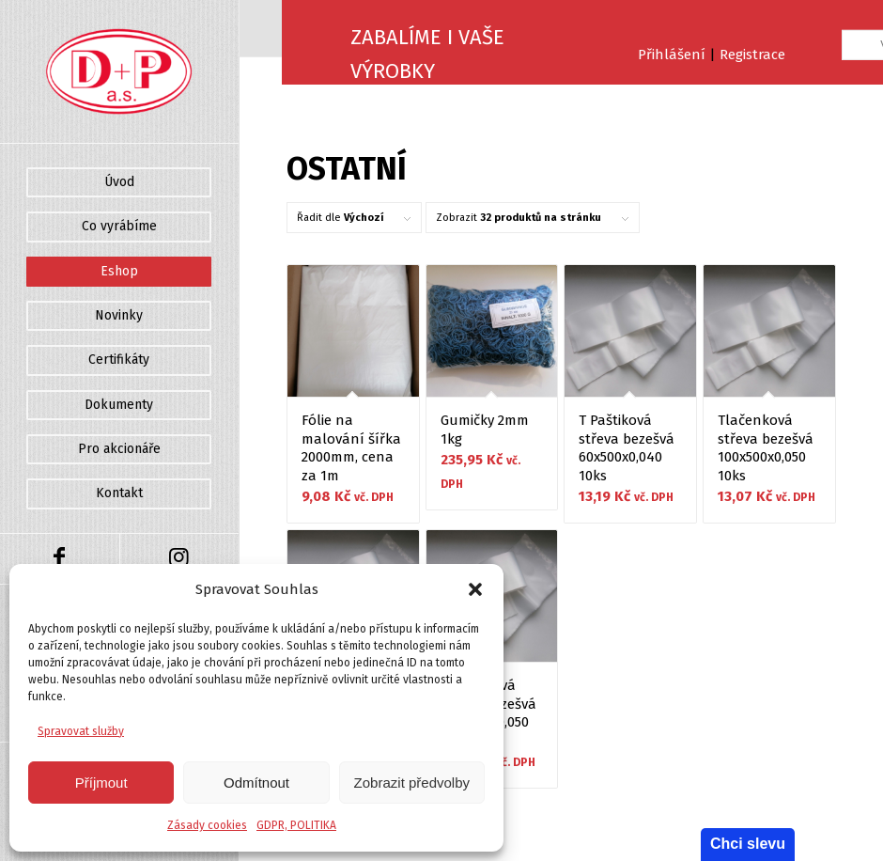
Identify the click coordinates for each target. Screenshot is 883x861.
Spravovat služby (81, 731)
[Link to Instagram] (179, 559)
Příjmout (101, 783)
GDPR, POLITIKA (296, 825)
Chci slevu (747, 844)
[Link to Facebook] (59, 559)
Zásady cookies (207, 825)
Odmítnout (256, 783)
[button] (475, 589)
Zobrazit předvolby (412, 783)
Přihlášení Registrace (711, 54)
